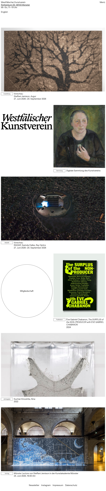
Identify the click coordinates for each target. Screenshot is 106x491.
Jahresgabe (6, 399)
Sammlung (59, 170)
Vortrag (7, 473)
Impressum (58, 485)
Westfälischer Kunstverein (13, 2)
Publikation (59, 319)
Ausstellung (7, 94)
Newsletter (34, 485)
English (4, 12)
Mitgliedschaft (26, 291)
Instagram (46, 485)
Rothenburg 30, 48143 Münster (15, 5)
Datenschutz (71, 485)
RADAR (7, 243)
